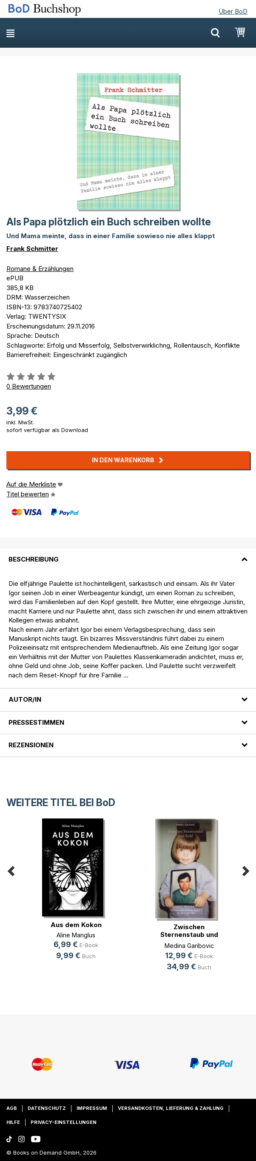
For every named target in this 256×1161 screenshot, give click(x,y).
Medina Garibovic (189, 945)
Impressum (92, 1108)
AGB (11, 1108)
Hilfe (13, 1122)
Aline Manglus (76, 935)
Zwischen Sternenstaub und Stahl (189, 934)
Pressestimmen (36, 722)
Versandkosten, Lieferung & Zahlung (171, 1108)
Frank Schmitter (32, 249)
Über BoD (233, 11)
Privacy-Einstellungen (64, 1122)
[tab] (128, 554)
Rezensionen (31, 745)
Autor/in (25, 699)
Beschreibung (34, 559)
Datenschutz (47, 1108)
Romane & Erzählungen (40, 269)
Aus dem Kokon (76, 925)
